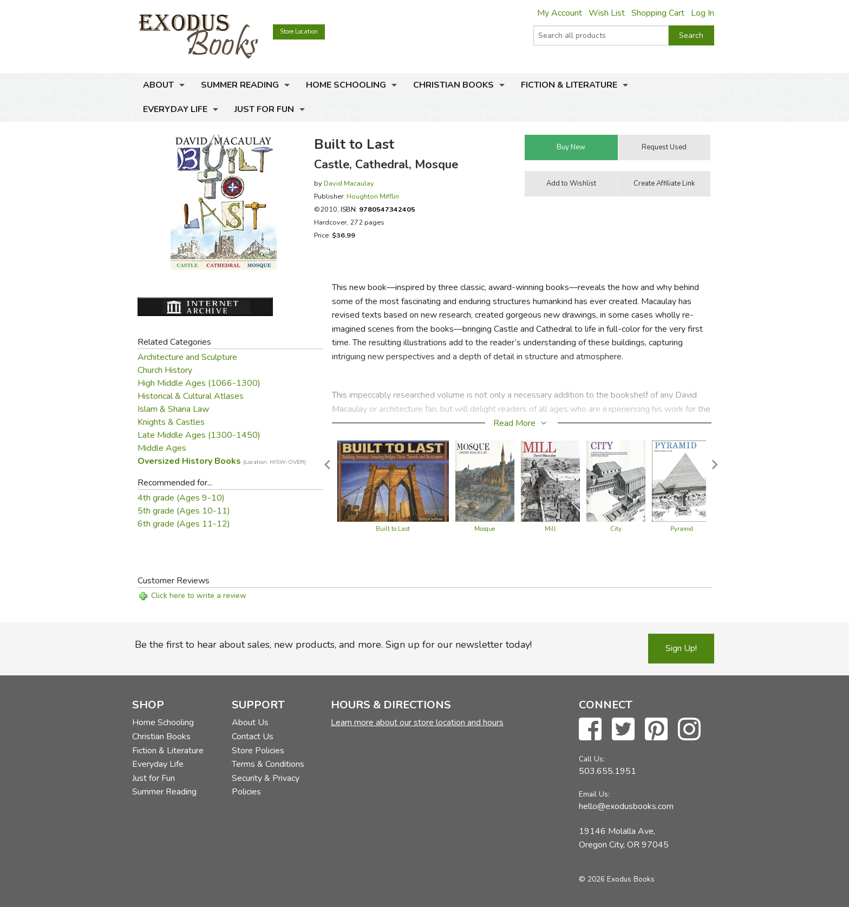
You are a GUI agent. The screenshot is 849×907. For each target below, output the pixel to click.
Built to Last (393, 529)
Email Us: (594, 794)
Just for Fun (264, 109)
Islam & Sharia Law (173, 409)
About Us (250, 722)
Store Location (299, 32)
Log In (702, 13)
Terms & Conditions (268, 764)
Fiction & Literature (569, 85)
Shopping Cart (657, 13)
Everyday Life (175, 109)
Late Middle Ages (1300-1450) (199, 435)
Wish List (607, 13)
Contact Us (252, 736)
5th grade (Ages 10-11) (184, 511)
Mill (550, 529)
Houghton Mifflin (373, 196)
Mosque (484, 529)
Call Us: (592, 759)
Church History (165, 370)
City (616, 529)
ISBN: (378, 209)
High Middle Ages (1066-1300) (199, 383)
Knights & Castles (171, 422)
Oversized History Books (222, 461)
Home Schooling (346, 85)
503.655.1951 (607, 771)
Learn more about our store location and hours (417, 722)
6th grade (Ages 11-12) (184, 524)
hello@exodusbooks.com (626, 806)
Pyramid (681, 529)
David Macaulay (349, 183)
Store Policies (258, 751)
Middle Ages (162, 448)
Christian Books (453, 85)
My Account (559, 13)
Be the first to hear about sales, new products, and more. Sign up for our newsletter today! (333, 644)
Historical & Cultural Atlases (191, 396)
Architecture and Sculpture (187, 357)
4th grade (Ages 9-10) (181, 498)
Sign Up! (681, 648)
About (158, 85)
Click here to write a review (198, 595)
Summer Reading (240, 85)
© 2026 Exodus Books (617, 879)
